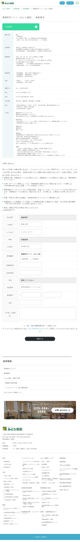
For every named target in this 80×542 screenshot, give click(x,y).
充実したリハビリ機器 (29, 476)
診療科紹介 (7, 463)
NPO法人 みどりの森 (48, 485)
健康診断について (9, 523)
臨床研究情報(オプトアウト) (68, 476)
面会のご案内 (7, 483)
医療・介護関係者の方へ (49, 514)
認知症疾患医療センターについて (31, 494)
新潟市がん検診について (11, 526)
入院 (3, 474)
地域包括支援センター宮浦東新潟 (50, 508)
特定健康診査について (10, 520)
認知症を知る (26, 497)
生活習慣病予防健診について (12, 514)
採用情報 (7, 363)
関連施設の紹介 (46, 490)
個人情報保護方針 (35, 330)
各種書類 (44, 527)
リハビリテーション (28, 460)
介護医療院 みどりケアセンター (50, 496)
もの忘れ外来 (7, 466)
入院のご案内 (7, 477)
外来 (3, 460)
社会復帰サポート (28, 473)
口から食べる (26, 482)
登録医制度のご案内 (47, 521)
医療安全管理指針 (65, 481)
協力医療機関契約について (49, 524)
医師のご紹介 (45, 469)
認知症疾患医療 (26, 490)
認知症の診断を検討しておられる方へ (31, 501)
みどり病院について (47, 460)
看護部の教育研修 (11, 385)
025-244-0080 (39, 412)
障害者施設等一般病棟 (11, 499)
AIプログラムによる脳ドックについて (12, 511)
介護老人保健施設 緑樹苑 (49, 493)
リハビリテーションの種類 (30, 479)
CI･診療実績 (45, 478)
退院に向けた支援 (28, 470)
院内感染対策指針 (65, 485)
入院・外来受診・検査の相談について (50, 517)
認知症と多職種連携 (28, 508)
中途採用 (8, 27)
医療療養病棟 (9, 496)
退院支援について (9, 486)
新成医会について (10, 370)
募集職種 (7, 375)
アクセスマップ (46, 472)
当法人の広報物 (65, 467)
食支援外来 (7, 469)
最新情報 (62, 463)
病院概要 (44, 466)
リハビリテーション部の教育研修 (16, 390)
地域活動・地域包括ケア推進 (31, 485)
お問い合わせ (70, 3)
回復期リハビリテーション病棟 (12, 492)
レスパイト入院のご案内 (11, 480)
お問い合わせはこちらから (62, 413)
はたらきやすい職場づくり (13, 394)
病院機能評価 (45, 475)
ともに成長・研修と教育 (12, 380)
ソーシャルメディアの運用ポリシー (68, 471)
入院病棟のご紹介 (9, 489)
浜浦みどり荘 (45, 504)
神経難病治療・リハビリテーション (30, 514)
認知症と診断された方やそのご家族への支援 (31, 505)
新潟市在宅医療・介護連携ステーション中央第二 (50, 481)
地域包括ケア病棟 (10, 502)
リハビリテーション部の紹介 (31, 463)
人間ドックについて (9, 517)
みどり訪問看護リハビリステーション (50, 501)
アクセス (62, 3)
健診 (3, 507)
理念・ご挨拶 (45, 463)
